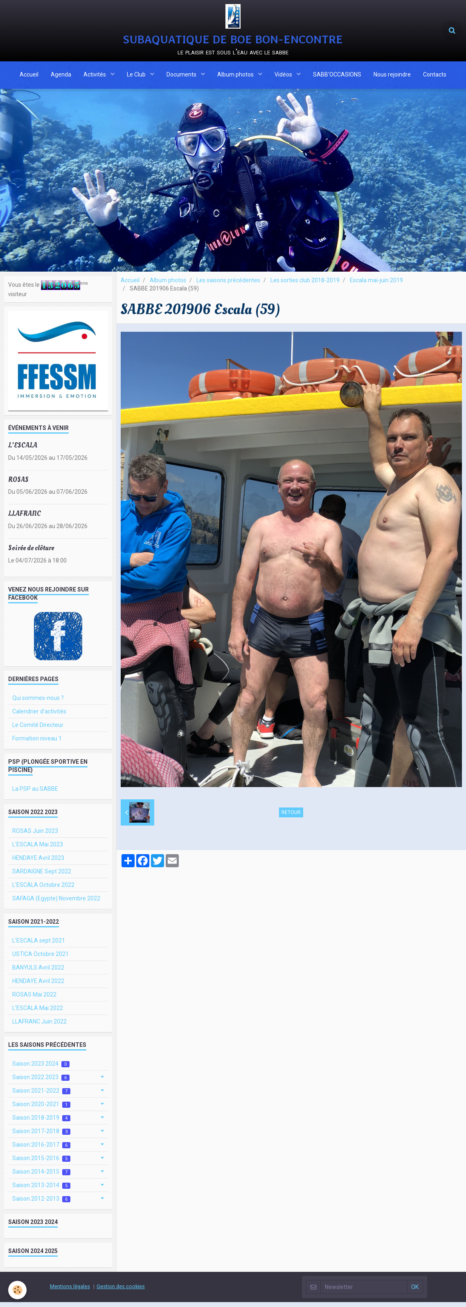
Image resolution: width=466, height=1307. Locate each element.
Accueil (29, 75)
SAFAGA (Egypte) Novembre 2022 (56, 903)
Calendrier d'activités (39, 716)
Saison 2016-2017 (41, 1149)
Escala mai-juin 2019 (376, 285)
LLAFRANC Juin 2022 (39, 1026)
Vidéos (284, 75)
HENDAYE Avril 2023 (38, 862)
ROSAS (18, 484)
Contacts (434, 75)
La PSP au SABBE (35, 793)
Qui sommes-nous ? (38, 703)
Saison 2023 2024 (41, 1068)
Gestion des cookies (121, 1291)
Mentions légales (70, 1291)
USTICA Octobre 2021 (40, 959)
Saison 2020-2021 (41, 1109)
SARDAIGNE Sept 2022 (41, 876)
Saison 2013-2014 (41, 1190)
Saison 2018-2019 (41, 1122)
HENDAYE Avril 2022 (38, 986)
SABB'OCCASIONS (337, 75)
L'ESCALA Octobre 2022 (43, 889)
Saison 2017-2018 (41, 1136)
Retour (291, 817)
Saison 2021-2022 (41, 1095)
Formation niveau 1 (37, 743)
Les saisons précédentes (228, 285)
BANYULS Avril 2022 (38, 972)
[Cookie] (17, 1290)
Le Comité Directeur (37, 730)
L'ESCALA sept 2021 (38, 945)
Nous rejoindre (392, 75)
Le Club (137, 75)
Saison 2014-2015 (41, 1176)
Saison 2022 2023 (41, 1082)
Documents (182, 75)
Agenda (61, 75)
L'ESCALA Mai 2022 (37, 1013)
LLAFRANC (24, 518)
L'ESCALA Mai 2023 (37, 849)
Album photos (236, 75)
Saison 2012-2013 (41, 1203)
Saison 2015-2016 (41, 1163)
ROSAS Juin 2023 (35, 835)
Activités (95, 75)
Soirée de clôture (31, 553)
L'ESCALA (22, 450)
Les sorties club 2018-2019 (305, 285)
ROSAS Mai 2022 (34, 999)
